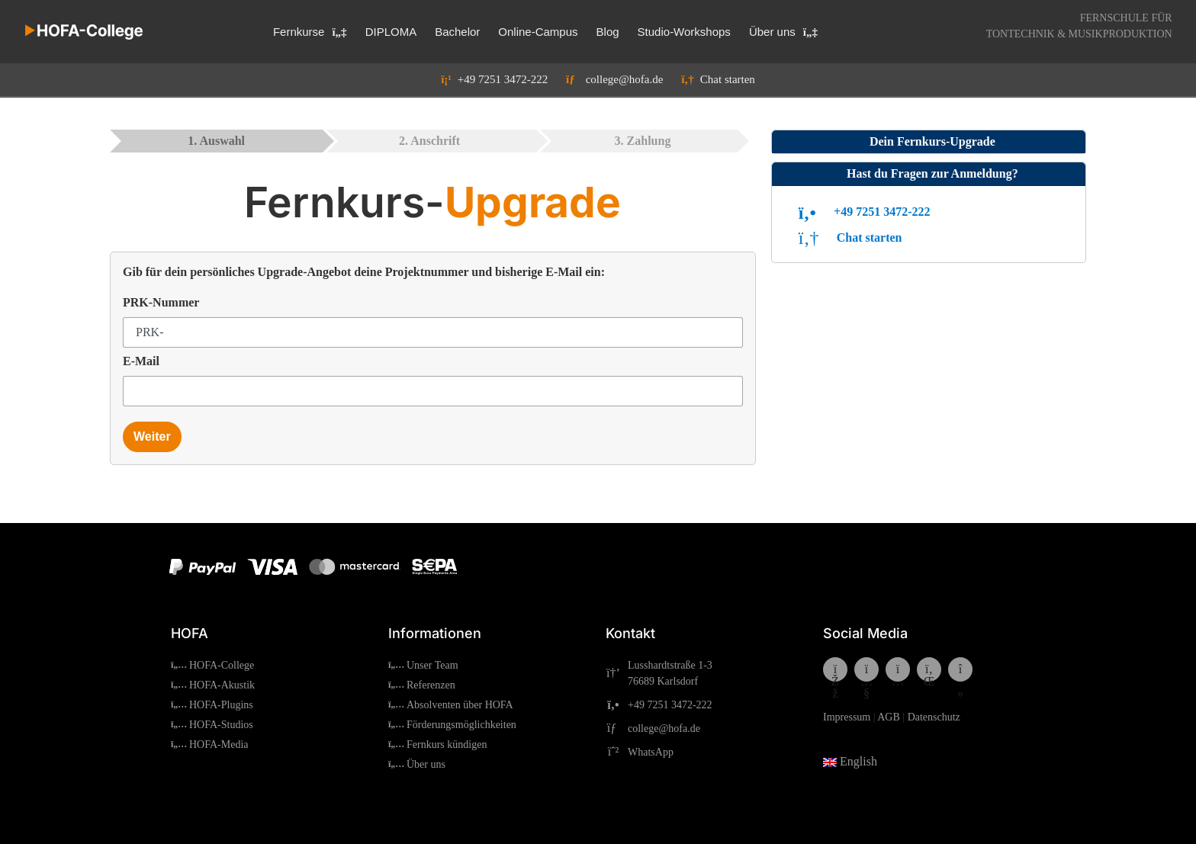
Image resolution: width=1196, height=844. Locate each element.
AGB (888, 717)
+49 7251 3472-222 (494, 79)
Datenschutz (934, 717)
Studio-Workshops (684, 31)
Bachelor (457, 31)
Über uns (783, 31)
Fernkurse (310, 31)
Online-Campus (537, 31)
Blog (607, 31)
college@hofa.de (607, 79)
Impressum (846, 717)
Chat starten (710, 79)
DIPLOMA (391, 31)
